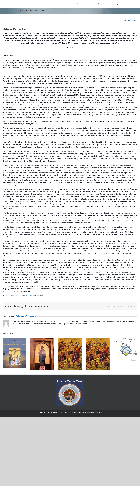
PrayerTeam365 (98, 412)
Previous (127, 21)
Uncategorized (31, 295)
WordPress (91, 412)
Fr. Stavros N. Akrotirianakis (11, 295)
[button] (117, 4)
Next (134, 21)
